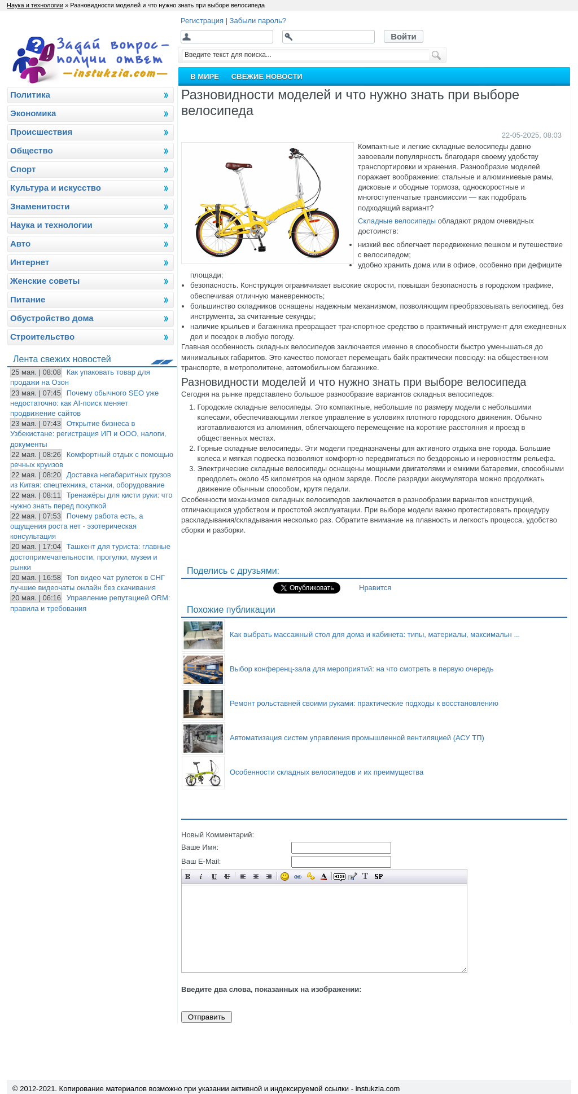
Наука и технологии (35, 5)
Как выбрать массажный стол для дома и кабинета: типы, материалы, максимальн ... (375, 634)
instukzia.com (378, 1088)
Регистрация (202, 20)
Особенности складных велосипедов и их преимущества (326, 772)
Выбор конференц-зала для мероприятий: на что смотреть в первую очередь (362, 669)
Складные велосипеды (397, 221)
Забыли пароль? (258, 20)
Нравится (375, 587)
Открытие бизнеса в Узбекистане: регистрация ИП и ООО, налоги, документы (88, 433)
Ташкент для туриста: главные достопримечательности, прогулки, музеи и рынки (90, 556)
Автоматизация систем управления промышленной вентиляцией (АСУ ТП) (357, 737)
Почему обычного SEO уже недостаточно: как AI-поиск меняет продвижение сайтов (84, 403)
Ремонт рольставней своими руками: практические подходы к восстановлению (364, 703)
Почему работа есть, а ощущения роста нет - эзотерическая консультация (76, 526)
